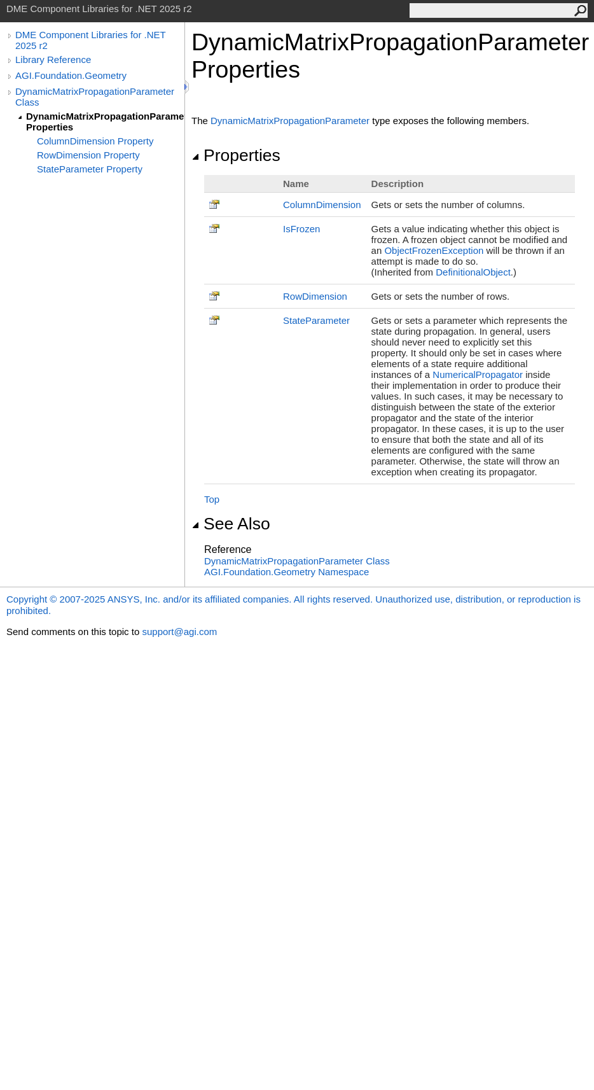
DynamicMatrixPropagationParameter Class (94, 97)
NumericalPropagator (477, 374)
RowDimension (315, 296)
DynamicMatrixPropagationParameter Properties (105, 121)
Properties (235, 155)
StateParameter (316, 320)
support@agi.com (179, 631)
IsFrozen (301, 228)
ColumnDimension (322, 204)
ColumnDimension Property (95, 141)
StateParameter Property (89, 169)
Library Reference (53, 59)
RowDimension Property (88, 155)
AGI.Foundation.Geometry (71, 75)
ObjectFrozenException (433, 250)
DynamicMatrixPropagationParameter (290, 120)
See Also (230, 523)
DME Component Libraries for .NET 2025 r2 (90, 40)
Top (211, 499)
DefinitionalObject (473, 272)
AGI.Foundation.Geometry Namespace (286, 571)
